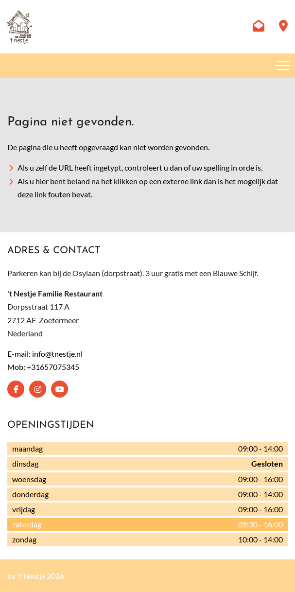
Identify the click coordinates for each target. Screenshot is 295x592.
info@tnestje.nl (57, 353)
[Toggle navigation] (283, 65)
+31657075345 (53, 366)
